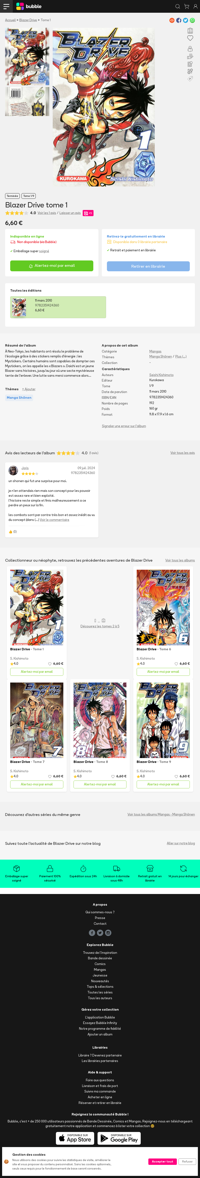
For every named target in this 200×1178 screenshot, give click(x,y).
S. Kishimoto (19, 658)
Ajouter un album (100, 1034)
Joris (25, 468)
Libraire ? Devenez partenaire (100, 1055)
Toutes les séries (100, 992)
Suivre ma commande (100, 1091)
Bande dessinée (100, 958)
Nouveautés (100, 981)
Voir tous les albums (180, 560)
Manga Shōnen (160, 356)
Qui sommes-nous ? (100, 912)
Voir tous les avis (182, 453)
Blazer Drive (28, 20)
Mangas (155, 351)
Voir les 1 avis (47, 213)
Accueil (10, 20)
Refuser (187, 1161)
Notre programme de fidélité (100, 1029)
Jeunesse (100, 975)
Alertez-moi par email (52, 266)
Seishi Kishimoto (161, 375)
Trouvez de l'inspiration (100, 953)
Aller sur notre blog (181, 843)
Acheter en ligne (100, 1097)
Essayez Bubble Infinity (100, 1023)
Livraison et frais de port (100, 1086)
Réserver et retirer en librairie (100, 1103)
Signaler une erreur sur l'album (124, 426)
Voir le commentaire (54, 520)
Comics (100, 964)
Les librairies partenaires (100, 1061)
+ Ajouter (28, 389)
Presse (100, 918)
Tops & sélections (100, 987)
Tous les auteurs (100, 998)
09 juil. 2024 (86, 468)
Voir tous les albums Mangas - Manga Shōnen (161, 814)
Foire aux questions (100, 1080)
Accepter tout (162, 1161)
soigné (44, 251)
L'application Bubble (100, 1017)
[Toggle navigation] (6, 6)
